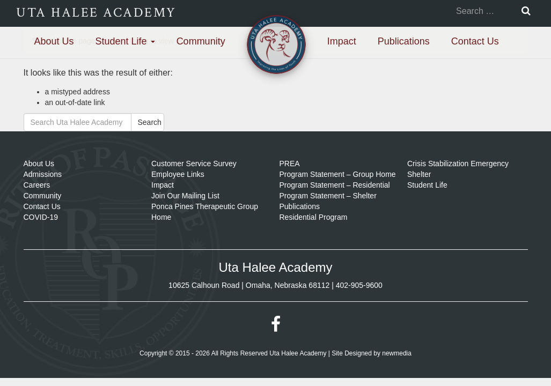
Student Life (125, 41)
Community (201, 41)
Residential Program (314, 217)
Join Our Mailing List (185, 195)
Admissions (43, 174)
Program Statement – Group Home (338, 174)
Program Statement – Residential (335, 185)
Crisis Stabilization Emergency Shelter (458, 169)
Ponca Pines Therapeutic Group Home (204, 211)
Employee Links (177, 174)
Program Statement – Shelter (328, 195)
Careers (37, 185)
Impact (341, 41)
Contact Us (475, 41)
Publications (404, 41)
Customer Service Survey (194, 163)
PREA (290, 163)
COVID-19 (41, 217)
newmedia (397, 353)
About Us (54, 41)
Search (149, 122)
